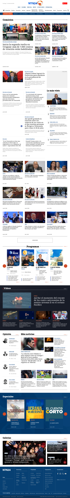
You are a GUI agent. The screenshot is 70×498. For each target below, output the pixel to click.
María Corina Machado (51, 173)
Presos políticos (39, 320)
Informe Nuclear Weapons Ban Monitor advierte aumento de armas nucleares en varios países (59, 342)
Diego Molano (52, 130)
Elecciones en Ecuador (29, 71)
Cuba (53, 379)
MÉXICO (34, 7)
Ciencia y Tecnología (41, 10)
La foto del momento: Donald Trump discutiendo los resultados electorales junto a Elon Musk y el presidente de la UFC (42, 61)
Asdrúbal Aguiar (12, 338)
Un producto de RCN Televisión (57, 493)
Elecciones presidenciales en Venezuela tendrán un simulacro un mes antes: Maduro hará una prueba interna (12, 203)
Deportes (28, 10)
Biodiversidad (11, 351)
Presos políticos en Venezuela (59, 347)
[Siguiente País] (66, 14)
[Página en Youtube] (65, 473)
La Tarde (24, 267)
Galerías (7, 437)
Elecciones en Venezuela (7, 92)
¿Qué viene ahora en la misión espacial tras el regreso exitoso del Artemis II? (28, 279)
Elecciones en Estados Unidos (40, 33)
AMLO (26, 224)
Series (6, 453)
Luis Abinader (5, 224)
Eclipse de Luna (51, 457)
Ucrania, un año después (35, 423)
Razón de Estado (33, 484)
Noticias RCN (18, 493)
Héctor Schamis (12, 379)
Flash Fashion (38, 475)
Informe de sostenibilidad (49, 479)
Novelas (46, 493)
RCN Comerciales (32, 493)
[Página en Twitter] (63, 473)
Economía (18, 10)
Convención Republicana (30, 138)
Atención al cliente (48, 475)
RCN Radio (22, 493)
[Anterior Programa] (4, 266)
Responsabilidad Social (48, 473)
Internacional (5, 488)
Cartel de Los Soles (60, 13)
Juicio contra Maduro (23, 13)
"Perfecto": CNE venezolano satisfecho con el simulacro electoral (34, 176)
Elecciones (5, 138)
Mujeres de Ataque (38, 482)
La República (27, 493)
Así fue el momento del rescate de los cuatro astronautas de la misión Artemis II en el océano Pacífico (41, 278)
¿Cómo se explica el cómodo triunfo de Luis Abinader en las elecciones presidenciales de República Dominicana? (12, 228)
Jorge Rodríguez (53, 105)
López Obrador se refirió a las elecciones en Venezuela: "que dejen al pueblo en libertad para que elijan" (35, 228)
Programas (59, 10)
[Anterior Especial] (4, 414)
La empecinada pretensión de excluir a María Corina (14, 382)
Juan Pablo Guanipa (56, 320)
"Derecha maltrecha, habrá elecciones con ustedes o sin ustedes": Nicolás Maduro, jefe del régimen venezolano (56, 228)
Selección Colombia (40, 379)
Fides (49, 493)
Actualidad (7, 10)
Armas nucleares (57, 338)
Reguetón (22, 379)
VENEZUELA (29, 7)
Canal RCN (13, 493)
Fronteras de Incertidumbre (15, 423)
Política (13, 10)
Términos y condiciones (20, 496)
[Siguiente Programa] (65, 266)
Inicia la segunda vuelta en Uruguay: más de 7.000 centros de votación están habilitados (18, 46)
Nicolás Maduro (40, 13)
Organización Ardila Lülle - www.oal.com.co (61, 496)
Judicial (23, 10)
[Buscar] (68, 10)
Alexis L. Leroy (13, 358)
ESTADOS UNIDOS (40, 7)
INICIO (19, 7)
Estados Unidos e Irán (54, 122)
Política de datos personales (6, 496)
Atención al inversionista (49, 477)
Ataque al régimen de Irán (54, 139)
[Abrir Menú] (4, 10)
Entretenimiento (48, 10)
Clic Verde (32, 473)
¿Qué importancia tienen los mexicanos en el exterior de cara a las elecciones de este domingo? (35, 203)
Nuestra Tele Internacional (35, 10)
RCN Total (64, 493)
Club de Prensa (55, 267)
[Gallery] (35, 266)
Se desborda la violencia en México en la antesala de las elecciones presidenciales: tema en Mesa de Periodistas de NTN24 (57, 203)
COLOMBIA (24, 7)
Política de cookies (13, 496)
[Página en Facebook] (58, 473)
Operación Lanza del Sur (49, 13)
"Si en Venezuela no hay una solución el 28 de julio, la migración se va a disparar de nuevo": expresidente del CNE (12, 143)
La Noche (10, 267)
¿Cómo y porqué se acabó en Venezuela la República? (13, 341)
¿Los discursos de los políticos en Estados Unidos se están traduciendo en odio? (59, 59)
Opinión (65, 10)
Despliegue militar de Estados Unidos (55, 443)
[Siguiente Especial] (65, 414)
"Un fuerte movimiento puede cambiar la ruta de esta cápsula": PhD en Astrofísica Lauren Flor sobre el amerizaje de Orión (57, 278)
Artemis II (16, 13)
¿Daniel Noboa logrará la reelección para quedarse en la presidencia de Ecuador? (35, 76)
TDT (51, 493)
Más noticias (27, 334)
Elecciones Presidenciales (29, 173)
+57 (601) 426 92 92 (62, 479)
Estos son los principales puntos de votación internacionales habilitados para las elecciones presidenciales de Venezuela (11, 97)
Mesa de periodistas (32, 482)
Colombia (4, 481)
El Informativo (41, 267)
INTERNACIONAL (49, 7)
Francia (4, 173)
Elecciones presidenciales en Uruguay (10, 41)
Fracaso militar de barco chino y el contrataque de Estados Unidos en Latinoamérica (14, 368)
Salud (54, 10)
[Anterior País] (66, 13)
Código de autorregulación (49, 481)
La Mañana (38, 477)
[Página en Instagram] (60, 473)
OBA (45, 488)
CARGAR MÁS (35, 240)
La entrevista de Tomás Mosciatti (33, 478)
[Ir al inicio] (8, 472)
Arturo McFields (12, 364)
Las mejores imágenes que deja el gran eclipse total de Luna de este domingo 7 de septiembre (54, 461)
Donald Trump (32, 13)
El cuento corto (54, 423)
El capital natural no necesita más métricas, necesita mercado (13, 354)
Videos (7, 288)
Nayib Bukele (52, 113)
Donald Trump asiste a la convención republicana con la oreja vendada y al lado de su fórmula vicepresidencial (35, 143)
